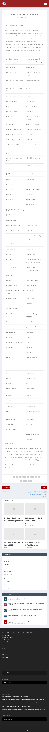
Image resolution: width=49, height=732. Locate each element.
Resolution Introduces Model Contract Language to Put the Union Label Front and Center (26, 621)
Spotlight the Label (8, 578)
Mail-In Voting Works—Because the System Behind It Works (22, 615)
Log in (3, 651)
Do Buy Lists (7, 564)
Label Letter (7, 568)
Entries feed (5, 654)
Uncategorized (7, 581)
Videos (5, 584)
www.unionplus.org (17, 25)
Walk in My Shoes (8, 588)
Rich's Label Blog (8, 574)
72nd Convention (8, 558)
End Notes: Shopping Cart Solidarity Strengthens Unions (21, 598)
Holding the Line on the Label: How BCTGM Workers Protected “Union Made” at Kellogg (26, 604)
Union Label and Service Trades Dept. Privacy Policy (34, 520)
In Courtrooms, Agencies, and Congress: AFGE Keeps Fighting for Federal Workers (25, 610)
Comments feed (6, 657)
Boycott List (7, 561)
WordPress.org (5, 661)
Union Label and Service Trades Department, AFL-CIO (26, 728)
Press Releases (7, 571)
